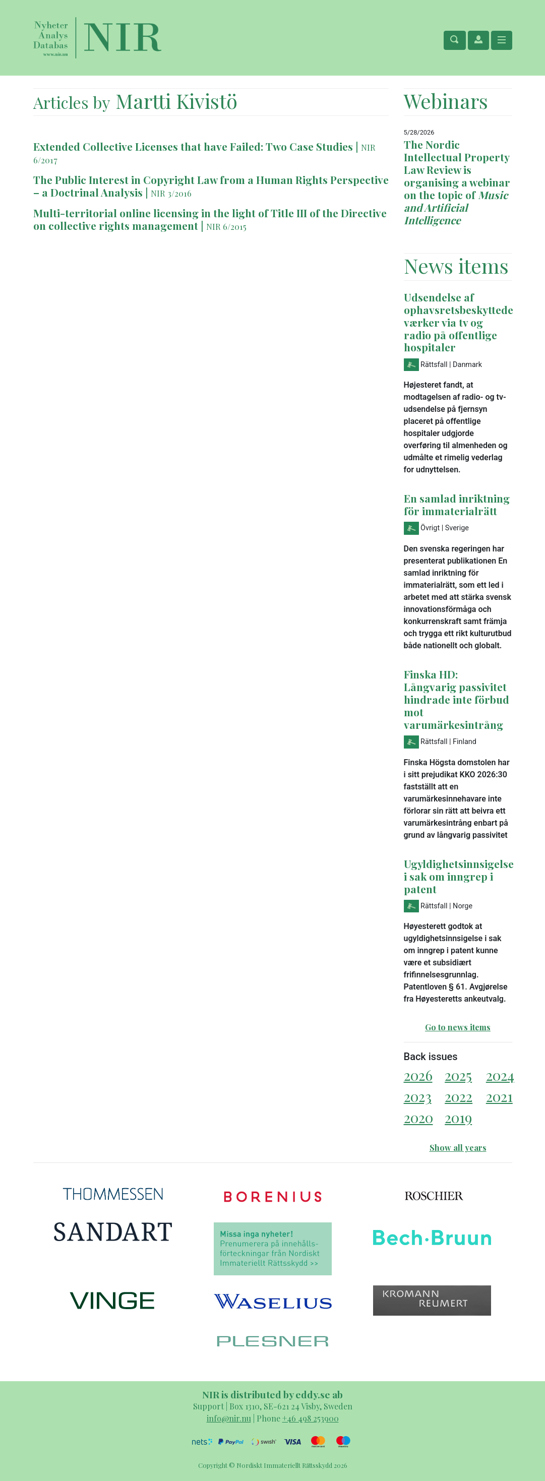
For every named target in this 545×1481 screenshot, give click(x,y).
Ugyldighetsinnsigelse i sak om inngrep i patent (459, 876)
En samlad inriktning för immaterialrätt (457, 504)
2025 (458, 1075)
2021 (499, 1096)
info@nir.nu (229, 1418)
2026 (418, 1075)
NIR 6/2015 (226, 226)
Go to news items (458, 1027)
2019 (458, 1117)
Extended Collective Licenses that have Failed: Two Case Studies (193, 146)
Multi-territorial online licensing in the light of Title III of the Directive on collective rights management (210, 219)
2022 (458, 1096)
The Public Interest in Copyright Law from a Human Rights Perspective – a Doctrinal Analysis (211, 185)
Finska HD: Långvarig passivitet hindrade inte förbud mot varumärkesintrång (456, 699)
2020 (418, 1117)
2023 (418, 1096)
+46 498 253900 (310, 1418)
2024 (500, 1075)
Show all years (458, 1147)
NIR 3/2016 (171, 193)
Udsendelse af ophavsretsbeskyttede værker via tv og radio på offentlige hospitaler (458, 322)
